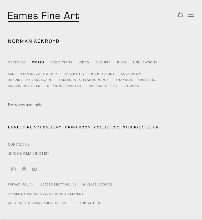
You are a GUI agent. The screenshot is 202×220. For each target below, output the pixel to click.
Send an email (23, 169)
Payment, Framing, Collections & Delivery (46, 194)
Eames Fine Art (45, 14)
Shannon (124, 80)
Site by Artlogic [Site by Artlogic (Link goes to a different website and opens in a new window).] (90, 203)
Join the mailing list (34, 169)
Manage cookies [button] (98, 185)
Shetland (148, 80)
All (11, 74)
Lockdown (131, 74)
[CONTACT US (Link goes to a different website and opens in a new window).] (19, 144)
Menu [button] (190, 15)
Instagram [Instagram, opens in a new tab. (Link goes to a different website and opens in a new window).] (13, 169)
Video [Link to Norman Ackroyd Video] (84, 63)
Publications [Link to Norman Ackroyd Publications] (145, 63)
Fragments (74, 74)
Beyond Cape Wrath (39, 74)
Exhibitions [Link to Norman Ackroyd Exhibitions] (61, 63)
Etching (131, 86)
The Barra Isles (103, 86)
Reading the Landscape (30, 80)
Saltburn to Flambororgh (84, 80)
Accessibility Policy (58, 185)
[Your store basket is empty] (180, 15)
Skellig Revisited (24, 86)
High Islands (103, 74)
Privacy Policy (21, 185)
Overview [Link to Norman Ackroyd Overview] (17, 63)
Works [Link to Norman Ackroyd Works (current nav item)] (38, 63)
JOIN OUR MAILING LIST (28, 154)
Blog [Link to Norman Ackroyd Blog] (121, 63)
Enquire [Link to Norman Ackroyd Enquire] (103, 63)
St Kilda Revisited (64, 86)
